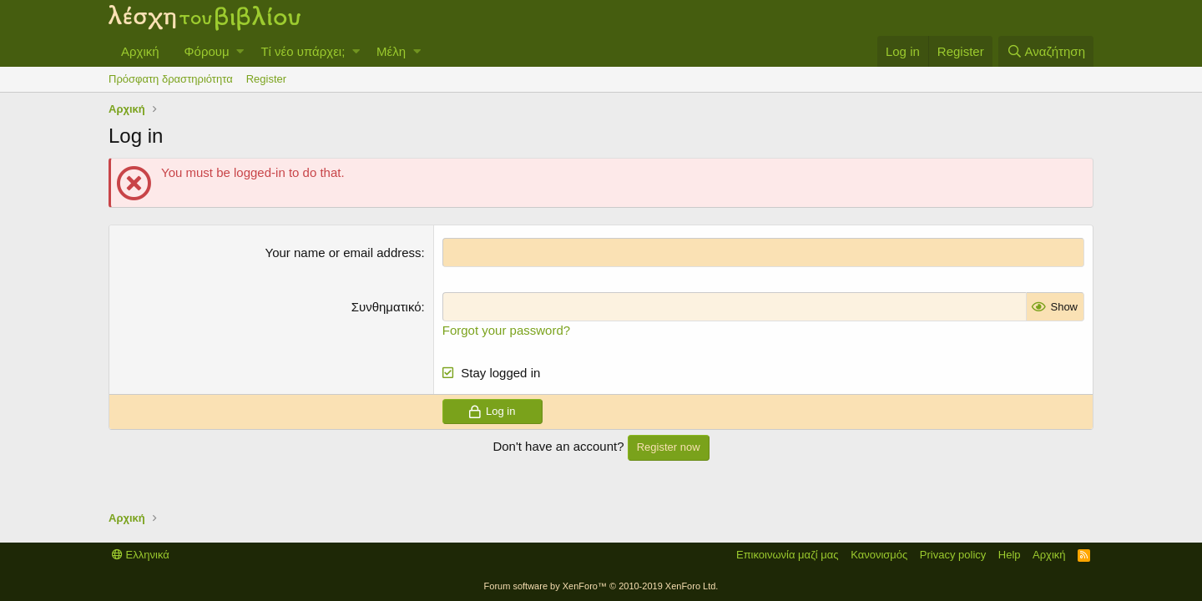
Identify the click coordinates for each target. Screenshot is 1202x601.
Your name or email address (343, 252)
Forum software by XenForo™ (601, 586)
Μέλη (391, 51)
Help (1009, 554)
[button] (240, 51)
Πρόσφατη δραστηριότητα (171, 79)
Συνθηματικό (386, 307)
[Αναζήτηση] (1045, 51)
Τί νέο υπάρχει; (302, 51)
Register (266, 79)
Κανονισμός (879, 554)
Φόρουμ (207, 51)
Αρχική (140, 51)
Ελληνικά (140, 554)
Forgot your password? (506, 330)
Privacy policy (953, 554)
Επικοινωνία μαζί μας (787, 554)
